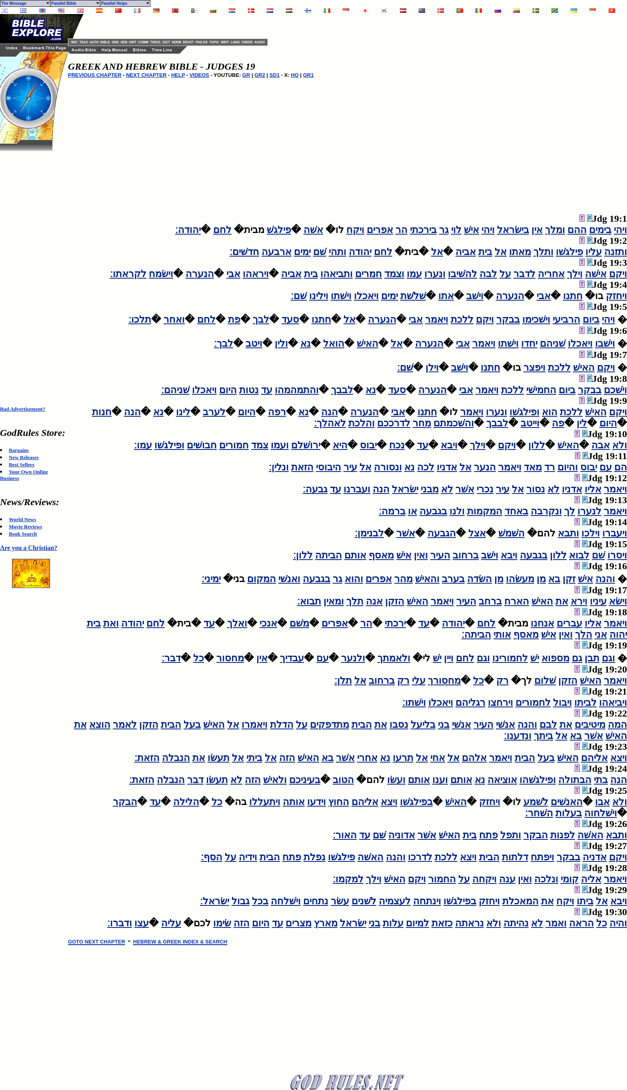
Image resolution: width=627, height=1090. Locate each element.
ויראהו (256, 274)
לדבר (524, 274)
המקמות (484, 511)
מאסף (381, 555)
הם (620, 467)
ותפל (510, 835)
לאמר (125, 724)
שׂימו (222, 923)
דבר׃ (171, 658)
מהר (403, 579)
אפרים (380, 230)
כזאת (442, 923)
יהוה (618, 634)
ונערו (434, 274)
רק (502, 680)
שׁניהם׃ (175, 390)
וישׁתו (341, 296)
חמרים (368, 274)
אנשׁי (505, 724)
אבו (602, 802)
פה (558, 423)
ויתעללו (264, 802)
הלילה (186, 802)
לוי (456, 230)
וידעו (316, 802)
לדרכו (420, 857)
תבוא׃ (309, 601)
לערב (214, 412)
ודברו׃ (119, 923)
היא (340, 445)
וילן (432, 367)
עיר (350, 467)
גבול (241, 901)
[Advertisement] (32, 271)
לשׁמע (535, 802)
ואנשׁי (289, 579)
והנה (605, 579)
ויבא (449, 445)
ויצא (618, 758)
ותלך (543, 252)
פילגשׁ (279, 230)
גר (444, 230)
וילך (575, 274)
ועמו (280, 445)
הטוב (343, 780)
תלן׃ (343, 680)
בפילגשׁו (416, 802)
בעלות (568, 813)
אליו (593, 489)
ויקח (355, 230)
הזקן (394, 601)
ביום (591, 319)
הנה (329, 412)
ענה (507, 879)
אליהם (594, 758)
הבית (361, 724)
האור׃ (345, 835)
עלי (418, 680)
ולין (281, 343)
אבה (600, 445)
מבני (430, 489)
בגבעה (433, 511)
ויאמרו (255, 724)
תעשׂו (219, 758)
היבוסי (328, 467)
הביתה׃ (476, 634)
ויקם (618, 274)
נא (305, 343)
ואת (111, 623)
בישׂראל (513, 230)
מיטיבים (590, 724)
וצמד (394, 274)
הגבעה (441, 533)
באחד (516, 511)
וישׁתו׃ (414, 702)
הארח (516, 601)
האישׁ (367, 343)
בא (554, 579)
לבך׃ (223, 343)
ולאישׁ (275, 780)
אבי (233, 274)
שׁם (319, 252)
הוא (549, 412)
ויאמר (436, 319)
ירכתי (395, 623)
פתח (488, 835)
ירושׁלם (305, 445)
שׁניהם (552, 343)
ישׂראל (405, 489)
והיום (567, 467)
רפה (277, 412)
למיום (417, 923)
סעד (290, 319)
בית (485, 252)
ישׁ (534, 658)
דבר (195, 780)
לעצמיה (395, 901)
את (561, 601)
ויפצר (534, 367)
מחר (422, 423)
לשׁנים (363, 901)
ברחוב (466, 555)
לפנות (562, 835)
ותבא (568, 533)
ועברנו (356, 489)
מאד (533, 467)
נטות (249, 390)
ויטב (254, 343)
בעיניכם (304, 780)
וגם (608, 658)
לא (553, 489)
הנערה (200, 274)
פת (234, 319)
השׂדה (479, 579)
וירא (579, 601)
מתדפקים (329, 724)
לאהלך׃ (330, 423)
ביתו (585, 901)
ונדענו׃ (517, 736)
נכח (397, 445)
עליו (593, 252)
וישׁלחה (286, 901)
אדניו (447, 467)
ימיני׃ (211, 579)
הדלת (282, 724)
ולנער (353, 658)
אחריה (551, 274)
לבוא (579, 555)
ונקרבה (546, 511)
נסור (535, 489)
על (505, 274)
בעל (192, 724)
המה (617, 724)
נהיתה (516, 923)
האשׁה (590, 835)
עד (266, 390)
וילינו (318, 296)
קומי (570, 879)
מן (541, 579)
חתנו (573, 296)
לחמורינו (510, 658)
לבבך (342, 390)
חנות (102, 412)
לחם (222, 230)
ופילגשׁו (524, 412)
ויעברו (614, 533)
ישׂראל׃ (214, 901)
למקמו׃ (348, 879)
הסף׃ (211, 857)
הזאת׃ (147, 758)
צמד (259, 445)
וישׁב (474, 296)
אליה (591, 879)
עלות (393, 923)
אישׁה (596, 274)
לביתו (585, 702)
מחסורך (444, 680)
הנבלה (176, 758)
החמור (442, 879)
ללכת (462, 319)
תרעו (403, 758)
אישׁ (471, 230)
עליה (171, 923)
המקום (261, 579)
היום (228, 390)
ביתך (543, 736)
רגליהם (470, 702)
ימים (302, 252)
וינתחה (427, 901)
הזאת (302, 467)
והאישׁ (427, 579)
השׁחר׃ (539, 813)
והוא (354, 579)
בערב (453, 579)
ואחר (174, 319)
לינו (183, 412)
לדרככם (393, 423)
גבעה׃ (315, 489)
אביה (465, 252)
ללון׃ (303, 555)
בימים (600, 230)
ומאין (333, 601)
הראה (581, 923)
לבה (488, 274)
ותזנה (615, 252)
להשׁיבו (462, 274)
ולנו (457, 511)
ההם (577, 230)
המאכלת (520, 901)
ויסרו (617, 555)
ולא (619, 445)
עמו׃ (143, 445)
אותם (355, 555)
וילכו (590, 533)
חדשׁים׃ (244, 252)
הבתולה (574, 780)
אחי (437, 758)
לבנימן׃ (369, 533)
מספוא (555, 658)
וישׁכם (615, 390)
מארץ (325, 923)
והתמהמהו (297, 390)
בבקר (508, 319)
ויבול (562, 702)
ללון (536, 445)
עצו (141, 923)
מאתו (520, 252)
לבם (548, 724)
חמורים (234, 445)
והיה (618, 923)
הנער (485, 467)
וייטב (530, 423)
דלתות (515, 857)
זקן (569, 579)
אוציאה (502, 780)
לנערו (589, 511)
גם (577, 658)
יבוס (368, 445)
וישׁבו (605, 343)
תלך (354, 601)
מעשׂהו (520, 579)
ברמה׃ (392, 511)
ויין (448, 658)
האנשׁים (567, 802)
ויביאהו (613, 702)
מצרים (299, 923)
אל (501, 252)
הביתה (328, 555)
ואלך (237, 623)
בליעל (423, 724)
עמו (414, 274)
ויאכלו (366, 296)
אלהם (474, 758)
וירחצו (500, 702)
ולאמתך (393, 658)
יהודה (360, 252)
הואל (333, 343)
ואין (421, 555)
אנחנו (542, 623)
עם (605, 467)
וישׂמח (161, 274)
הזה (287, 758)
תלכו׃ (139, 319)
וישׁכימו (536, 319)
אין (537, 230)
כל (198, 658)
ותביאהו (336, 274)
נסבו (398, 724)
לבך (261, 319)
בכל (260, 901)
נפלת (314, 857)
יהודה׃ (188, 230)
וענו (440, 780)
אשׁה (313, 230)
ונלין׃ (279, 467)
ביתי (254, 758)
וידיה (248, 857)
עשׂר (340, 901)
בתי (601, 780)
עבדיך (292, 658)
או (412, 511)
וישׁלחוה (600, 813)
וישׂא (618, 601)
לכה (425, 467)
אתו (446, 296)
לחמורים (533, 702)
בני (443, 724)
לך (569, 511)
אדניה (595, 857)
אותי (502, 634)
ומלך (555, 230)
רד (549, 467)
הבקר (125, 802)
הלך (583, 634)
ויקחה (484, 879)
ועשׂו (396, 780)
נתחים (315, 901)
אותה (294, 802)
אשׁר (464, 489)
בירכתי (423, 230)
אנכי (268, 623)
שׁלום (545, 680)
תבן (592, 658)
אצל (477, 533)
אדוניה (401, 835)
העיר (440, 555)
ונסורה (388, 467)
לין (582, 423)
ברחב (490, 601)
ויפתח (542, 857)
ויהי (620, 230)
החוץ (338, 802)
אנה (374, 601)
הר (401, 230)
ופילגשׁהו (537, 780)
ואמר (556, 923)
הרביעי (566, 319)
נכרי (485, 489)
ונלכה (546, 879)
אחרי (367, 758)
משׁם (299, 623)
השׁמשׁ (511, 533)
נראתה (469, 923)
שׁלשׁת (413, 296)
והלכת (361, 423)
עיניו (598, 601)
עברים (569, 623)
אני (601, 634)
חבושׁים (202, 445)
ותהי (337, 252)
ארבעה (277, 252)
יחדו (529, 343)
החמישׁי (541, 390)
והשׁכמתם (453, 423)
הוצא (99, 724)
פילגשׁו (569, 252)
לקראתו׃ (128, 274)
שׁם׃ (299, 296)
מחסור (230, 658)
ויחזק (616, 296)
